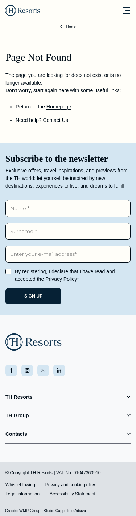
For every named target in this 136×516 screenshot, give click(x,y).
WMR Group (29, 510)
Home (71, 27)
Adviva (80, 510)
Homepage (58, 107)
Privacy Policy (61, 279)
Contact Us (55, 120)
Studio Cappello (57, 510)
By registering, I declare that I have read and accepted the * (65, 275)
